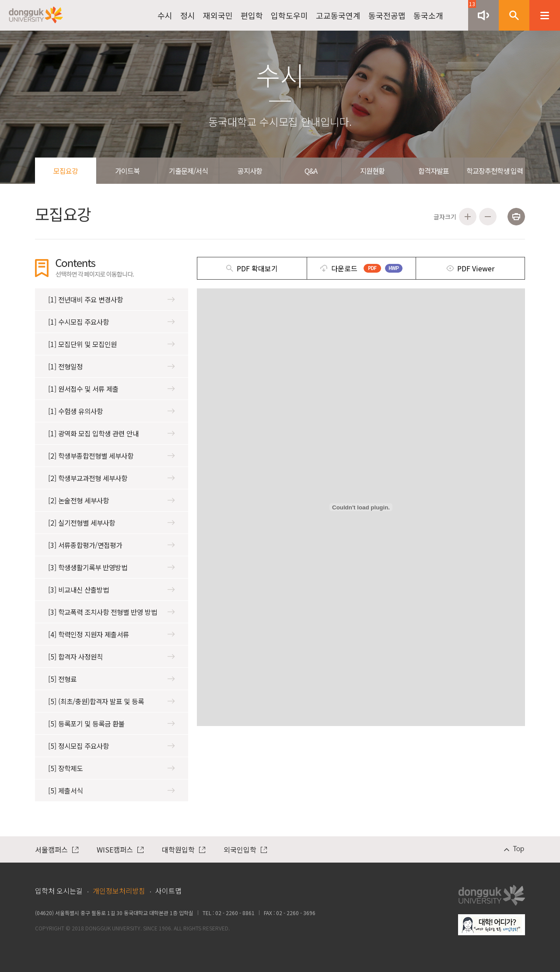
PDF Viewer (475, 268)
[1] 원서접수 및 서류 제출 (111, 389)
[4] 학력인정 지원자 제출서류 (111, 634)
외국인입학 (245, 849)
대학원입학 (183, 849)
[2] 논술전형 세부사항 (111, 500)
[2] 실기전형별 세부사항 (111, 522)
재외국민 (218, 15)
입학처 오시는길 (59, 890)
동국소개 (428, 15)
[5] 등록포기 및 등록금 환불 (111, 723)
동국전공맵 (387, 15)
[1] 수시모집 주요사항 (111, 322)
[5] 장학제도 (111, 768)
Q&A (310, 170)
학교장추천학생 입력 (494, 170)
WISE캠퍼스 (120, 849)
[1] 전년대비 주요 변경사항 (111, 299)
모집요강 (65, 170)
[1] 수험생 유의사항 (111, 411)
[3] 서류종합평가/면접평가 (111, 545)
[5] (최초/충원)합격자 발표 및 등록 (111, 701)
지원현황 (372, 170)
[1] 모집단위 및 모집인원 (111, 344)
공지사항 (250, 170)
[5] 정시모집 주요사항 (111, 746)
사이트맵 (168, 890)
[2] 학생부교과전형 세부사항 (111, 478)
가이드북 (127, 170)
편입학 (252, 15)
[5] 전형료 (111, 679)
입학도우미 (289, 15)
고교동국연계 (338, 15)
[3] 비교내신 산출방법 (111, 589)
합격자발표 (433, 170)
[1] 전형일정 (111, 366)
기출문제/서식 (188, 170)
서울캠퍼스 (56, 849)
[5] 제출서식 (111, 790)
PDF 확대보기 (257, 268)
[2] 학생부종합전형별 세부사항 (111, 456)
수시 (165, 15)
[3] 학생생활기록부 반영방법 (111, 567)
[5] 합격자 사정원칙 (111, 656)
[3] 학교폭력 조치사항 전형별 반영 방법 (111, 612)
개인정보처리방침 (119, 890)
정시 (187, 15)
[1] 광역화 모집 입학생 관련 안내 (111, 433)
